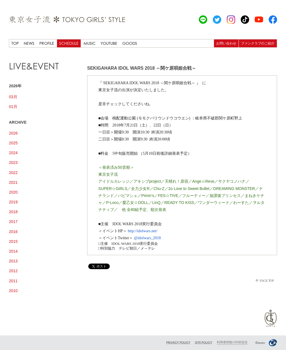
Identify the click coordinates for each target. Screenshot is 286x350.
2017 (13, 221)
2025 (13, 143)
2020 (13, 192)
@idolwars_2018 (147, 238)
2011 (13, 281)
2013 (13, 261)
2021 (13, 182)
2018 (13, 212)
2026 (13, 133)
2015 (13, 241)
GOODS (129, 43)
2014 (13, 251)
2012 (13, 271)
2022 (13, 172)
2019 (13, 202)
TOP (15, 43)
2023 (13, 162)
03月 (13, 97)
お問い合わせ (226, 43)
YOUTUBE (109, 43)
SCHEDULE (68, 43)
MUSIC (90, 43)
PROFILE (46, 43)
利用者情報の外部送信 (232, 342)
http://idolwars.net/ (142, 231)
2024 (13, 153)
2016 (13, 231)
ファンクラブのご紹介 (258, 43)
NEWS (29, 43)
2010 (13, 290)
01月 (13, 106)
